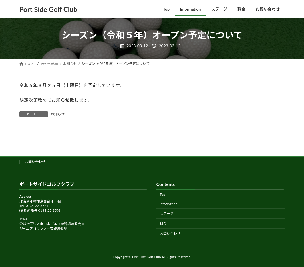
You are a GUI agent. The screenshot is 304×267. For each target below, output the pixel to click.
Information (169, 204)
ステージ (167, 214)
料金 (163, 223)
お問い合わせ (35, 162)
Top (162, 194)
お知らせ (58, 114)
